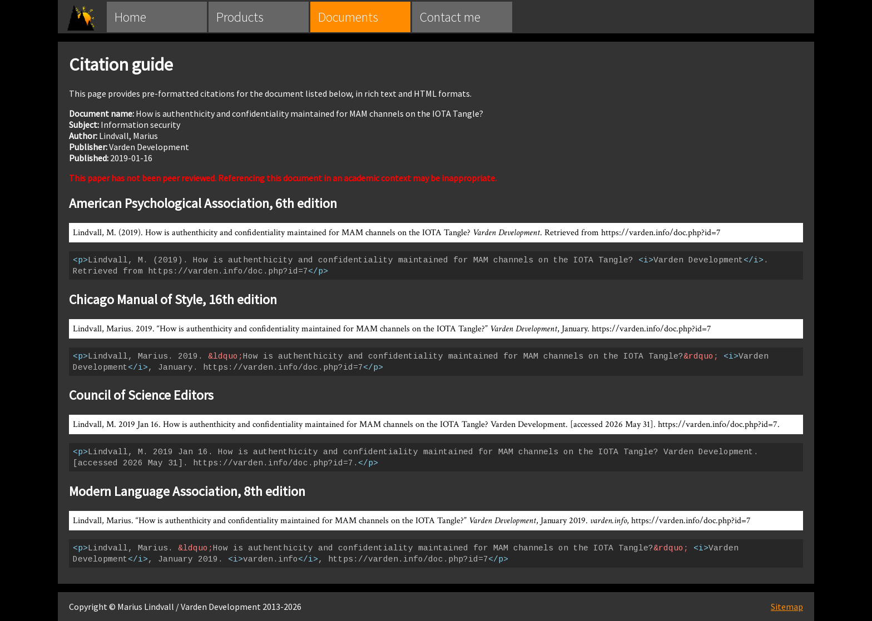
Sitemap (787, 606)
